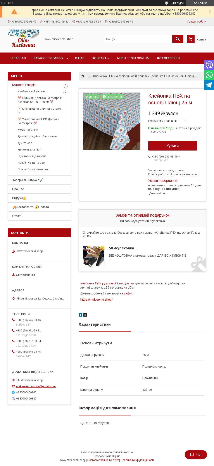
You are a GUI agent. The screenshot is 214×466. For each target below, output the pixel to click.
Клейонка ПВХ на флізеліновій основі (120, 76)
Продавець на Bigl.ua (107, 456)
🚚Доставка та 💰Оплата (30, 207)
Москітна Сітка (28, 129)
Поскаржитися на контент (103, 460)
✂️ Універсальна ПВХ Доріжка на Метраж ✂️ (38, 121)
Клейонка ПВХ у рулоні (105, 283)
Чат (196, 455)
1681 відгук (177, 3)
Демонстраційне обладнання (37, 136)
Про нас (18, 189)
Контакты (100, 58)
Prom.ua (128, 452)
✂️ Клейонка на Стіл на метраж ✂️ (39, 110)
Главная (19, 58)
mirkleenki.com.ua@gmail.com (36, 386)
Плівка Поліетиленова (33, 169)
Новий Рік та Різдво (31, 162)
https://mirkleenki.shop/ (96, 299)
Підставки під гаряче (32, 156)
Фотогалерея (168, 58)
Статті (16, 216)
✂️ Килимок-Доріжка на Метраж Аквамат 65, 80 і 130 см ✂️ (40, 99)
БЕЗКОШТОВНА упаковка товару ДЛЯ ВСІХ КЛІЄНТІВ (147, 255)
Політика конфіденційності (137, 460)
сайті (128, 293)
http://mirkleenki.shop (29, 380)
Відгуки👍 (19, 198)
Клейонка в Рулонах (31, 91)
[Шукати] (177, 39)
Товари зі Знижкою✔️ (27, 180)
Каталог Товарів (23, 85)
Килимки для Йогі (29, 149)
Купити (173, 146)
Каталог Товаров (48, 58)
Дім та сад (25, 143)
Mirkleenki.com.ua (133, 58)
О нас (80, 58)
